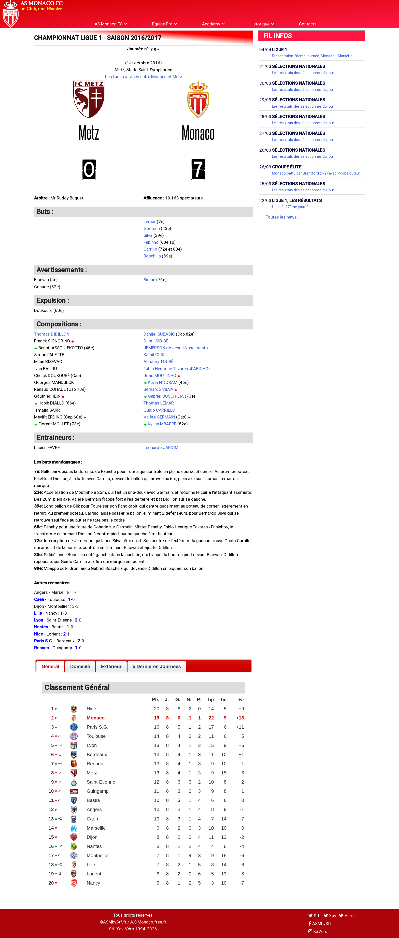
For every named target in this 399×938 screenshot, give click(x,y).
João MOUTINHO (160, 375)
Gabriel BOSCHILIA (166, 396)
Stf (314, 915)
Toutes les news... (283, 217)
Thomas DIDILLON (51, 334)
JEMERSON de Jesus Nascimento (176, 347)
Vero (346, 915)
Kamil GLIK (154, 354)
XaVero (317, 931)
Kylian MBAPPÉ (162, 423)
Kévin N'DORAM (162, 382)
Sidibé (149, 279)
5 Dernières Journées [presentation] (157, 666)
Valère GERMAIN (159, 417)
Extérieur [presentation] (111, 666)
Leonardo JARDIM (161, 447)
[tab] (50, 666)
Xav (330, 915)
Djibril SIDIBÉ (156, 340)
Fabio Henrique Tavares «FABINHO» (177, 368)
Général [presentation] (50, 666)
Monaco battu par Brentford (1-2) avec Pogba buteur (316, 173)
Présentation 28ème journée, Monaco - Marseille (312, 56)
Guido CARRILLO (159, 410)
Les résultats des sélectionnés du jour (303, 73)
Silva (148, 235)
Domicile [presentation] (80, 666)
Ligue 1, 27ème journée (291, 207)
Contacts (308, 23)
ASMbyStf (319, 923)
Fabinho (151, 242)
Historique (262, 23)
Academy (213, 23)
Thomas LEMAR (159, 403)
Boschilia (152, 255)
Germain (152, 228)
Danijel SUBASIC (159, 334)
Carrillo (150, 249)
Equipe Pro (164, 23)
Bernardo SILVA (158, 389)
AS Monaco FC (111, 23)
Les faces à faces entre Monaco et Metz (143, 76)
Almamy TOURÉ (159, 361)
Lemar (150, 221)
